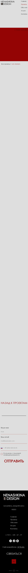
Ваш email (5, 437)
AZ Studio (20, 547)
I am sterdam (15, 64)
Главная (13, 517)
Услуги (23, 10)
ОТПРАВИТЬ (14, 461)
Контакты (13, 529)
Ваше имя (5, 428)
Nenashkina (8, 1)
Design (7, 4)
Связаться (14, 553)
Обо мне (14, 522)
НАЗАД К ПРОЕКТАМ (14, 402)
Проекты (13, 519)
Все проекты (5, 64)
